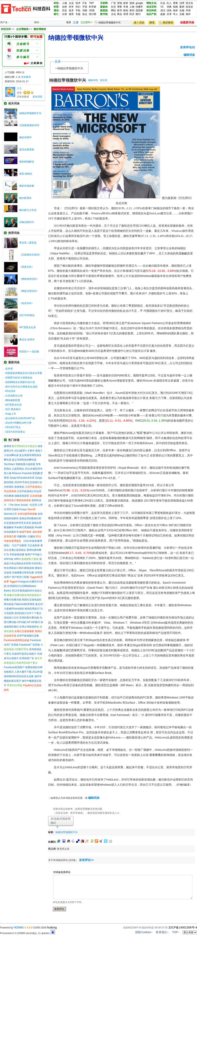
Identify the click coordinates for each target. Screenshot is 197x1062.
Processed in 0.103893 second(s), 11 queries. (27, 933)
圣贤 (19, 92)
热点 (84, 14)
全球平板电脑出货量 (28, 635)
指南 (175, 6)
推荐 (71, 14)
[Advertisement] (127, 831)
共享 (169, 14)
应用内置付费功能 (29, 617)
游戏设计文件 (11, 617)
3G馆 (92, 10)
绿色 (169, 10)
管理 (125, 14)
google (139, 3)
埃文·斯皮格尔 (13, 409)
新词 (131, 10)
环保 (188, 10)
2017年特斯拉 (27, 315)
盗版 (162, 14)
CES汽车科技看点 (15, 431)
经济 (131, 14)
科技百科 (6, 29)
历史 (64, 10)
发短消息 (37, 96)
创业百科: (151, 6)
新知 (125, 10)
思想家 (139, 10)
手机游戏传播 (16, 554)
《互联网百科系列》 (30, 254)
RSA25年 (10, 391)
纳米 (175, 10)
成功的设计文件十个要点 (27, 613)
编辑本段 (93, 80)
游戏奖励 (19, 486)
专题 (78, 14)
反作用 (9, 368)
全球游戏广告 (26, 658)
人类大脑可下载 (23, 671)
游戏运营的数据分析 (30, 518)
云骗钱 (31, 536)
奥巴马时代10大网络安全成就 (21, 386)
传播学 (139, 6)
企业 (71, 3)
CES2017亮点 (13, 427)
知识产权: (151, 14)
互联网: (104, 3)
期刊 (138, 14)
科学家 (92, 6)
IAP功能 (21, 622)
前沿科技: (151, 10)
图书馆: (104, 14)
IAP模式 (35, 622)
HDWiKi (19, 927)
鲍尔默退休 (25, 198)
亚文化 (189, 3)
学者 (125, 6)
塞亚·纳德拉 (25, 173)
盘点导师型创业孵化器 (24, 459)
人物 (64, 3)
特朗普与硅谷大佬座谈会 (18, 377)
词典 (84, 10)
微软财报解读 (26, 161)
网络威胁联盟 (12, 400)
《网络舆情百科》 (29, 279)
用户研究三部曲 (20, 577)
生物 (181, 10)
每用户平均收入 (33, 554)
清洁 (162, 10)
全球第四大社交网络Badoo (21, 586)
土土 (19, 88)
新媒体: (104, 6)
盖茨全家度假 (26, 149)
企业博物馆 (22, 29)
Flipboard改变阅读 (24, 604)
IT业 (84, 3)
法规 (181, 14)
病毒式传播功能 (12, 599)
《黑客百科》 (26, 266)
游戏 (131, 3)
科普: (56, 6)
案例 (181, 6)
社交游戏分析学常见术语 (17, 522)
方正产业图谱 (19, 545)
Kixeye (23, 509)
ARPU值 (8, 559)
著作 (188, 14)
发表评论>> (86, 860)
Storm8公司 (10, 513)
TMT (91, 3)
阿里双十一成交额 (29, 351)
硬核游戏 (29, 568)
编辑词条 (189, 54)
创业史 (189, 6)
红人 (169, 3)
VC (162, 6)
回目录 (103, 80)
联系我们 (161, 932)
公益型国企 (18, 468)
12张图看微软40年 (29, 125)
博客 (119, 6)
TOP (175, 932)
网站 (113, 10)
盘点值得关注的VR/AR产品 (20, 418)
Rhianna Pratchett (22, 473)
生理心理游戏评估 (29, 626)
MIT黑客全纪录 (27, 327)
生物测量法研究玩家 (23, 572)
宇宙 (84, 6)
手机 (78, 10)
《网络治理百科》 (29, 291)
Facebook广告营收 (29, 644)
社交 (113, 6)
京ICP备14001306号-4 (182, 927)
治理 (181, 3)
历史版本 (26, 76)
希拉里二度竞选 (27, 242)
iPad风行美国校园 (24, 527)
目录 (58, 61)
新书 (119, 10)
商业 (119, 14)
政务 (125, 3)
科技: (56, 3)
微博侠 (7, 446)
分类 (64, 14)
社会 (162, 3)
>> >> (28, 29)
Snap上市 (10, 413)
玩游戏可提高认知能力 (24, 653)
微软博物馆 (40, 29)
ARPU (17, 559)
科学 (71, 6)
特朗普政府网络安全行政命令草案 (23, 373)
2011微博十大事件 (24, 450)
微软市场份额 (26, 185)
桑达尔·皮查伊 (27, 339)
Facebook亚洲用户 (14, 667)
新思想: (104, 10)
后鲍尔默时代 (26, 222)
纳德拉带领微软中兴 (30, 113)
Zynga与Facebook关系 (21, 477)
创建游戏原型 (21, 495)
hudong (52, 927)
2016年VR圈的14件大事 (18, 422)
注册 (76, 22)
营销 (119, 3)
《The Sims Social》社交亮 (22, 504)
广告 (113, 3)
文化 (113, 14)
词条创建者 (23, 96)
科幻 (78, 6)
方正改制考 (33, 545)
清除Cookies (143, 932)
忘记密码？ (87, 22)
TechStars (9, 464)
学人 (175, 14)
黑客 (175, 3)
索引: (56, 14)
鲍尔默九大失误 (27, 210)
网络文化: (151, 3)
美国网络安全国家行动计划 (20, 382)
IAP (28, 622)
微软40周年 (25, 137)
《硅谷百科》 (26, 303)
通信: (56, 10)
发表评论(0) (187, 47)
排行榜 (92, 14)
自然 (64, 6)
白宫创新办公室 (14, 395)
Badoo (7, 590)
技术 (78, 3)
